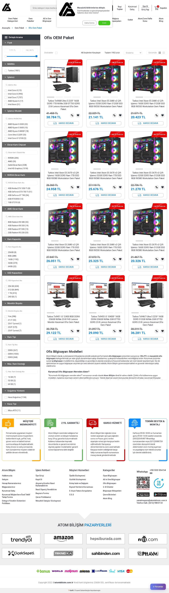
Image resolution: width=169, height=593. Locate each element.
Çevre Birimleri (109, 495)
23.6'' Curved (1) (13, 324)
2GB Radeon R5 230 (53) (16, 233)
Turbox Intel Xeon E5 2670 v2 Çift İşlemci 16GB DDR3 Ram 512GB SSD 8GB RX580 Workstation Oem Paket (148, 247)
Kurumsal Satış (132, 8)
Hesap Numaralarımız (11, 483)
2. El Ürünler (108, 487)
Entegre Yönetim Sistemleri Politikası (14, 502)
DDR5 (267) (11, 350)
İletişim (5, 479)
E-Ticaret (76, 590)
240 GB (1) (11, 297)
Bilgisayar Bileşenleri (112, 491)
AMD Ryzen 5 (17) (14, 101)
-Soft (70, 590)
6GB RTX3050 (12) (14, 199)
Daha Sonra (89, 23)
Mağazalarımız (8, 487)
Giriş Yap (145, 10)
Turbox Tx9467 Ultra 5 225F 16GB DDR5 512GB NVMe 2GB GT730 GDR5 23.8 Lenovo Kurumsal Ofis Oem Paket (147, 320)
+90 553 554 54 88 (158, 471)
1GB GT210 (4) (12, 202)
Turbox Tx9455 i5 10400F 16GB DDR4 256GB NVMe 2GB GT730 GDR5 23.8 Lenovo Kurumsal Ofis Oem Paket (105, 320)
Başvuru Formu (42, 493)
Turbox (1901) (12, 71)
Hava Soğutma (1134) (15, 397)
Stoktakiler (50, 53)
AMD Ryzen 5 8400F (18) (17, 131)
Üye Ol (145, 6)
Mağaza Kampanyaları (115, 20)
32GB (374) (11, 263)
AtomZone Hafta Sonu (145, 20)
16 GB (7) (10, 377)
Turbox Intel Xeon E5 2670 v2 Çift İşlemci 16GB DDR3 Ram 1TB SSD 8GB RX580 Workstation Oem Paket (63, 175)
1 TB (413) (11, 293)
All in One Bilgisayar (47, 20)
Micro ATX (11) (12, 410)
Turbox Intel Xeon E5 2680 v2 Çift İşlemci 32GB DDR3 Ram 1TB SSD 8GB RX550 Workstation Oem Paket (63, 247)
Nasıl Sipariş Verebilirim (46, 489)
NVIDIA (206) (12, 158)
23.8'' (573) (11, 327)
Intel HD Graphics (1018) (16, 168)
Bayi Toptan (120, 8)
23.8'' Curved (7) (13, 330)
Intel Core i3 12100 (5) (15, 138)
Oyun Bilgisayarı (110, 476)
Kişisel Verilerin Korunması (81, 487)
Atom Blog (161, 20)
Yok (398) (10, 316)
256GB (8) (10, 252)
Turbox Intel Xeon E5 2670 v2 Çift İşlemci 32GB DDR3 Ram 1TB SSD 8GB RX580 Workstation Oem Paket (105, 175)
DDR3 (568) (11, 357)
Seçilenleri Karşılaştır (91, 53)
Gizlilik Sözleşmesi (77, 479)
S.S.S (71, 495)
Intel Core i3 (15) (13, 90)
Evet (104, 23)
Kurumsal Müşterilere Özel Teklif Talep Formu (16, 496)
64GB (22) (10, 266)
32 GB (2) (10, 381)
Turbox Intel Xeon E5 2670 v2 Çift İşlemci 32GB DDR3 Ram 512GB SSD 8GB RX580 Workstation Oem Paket (148, 175)
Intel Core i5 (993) (14, 94)
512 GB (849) (12, 290)
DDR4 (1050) (12, 354)
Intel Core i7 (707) (14, 97)
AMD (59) (10, 161)
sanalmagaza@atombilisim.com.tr (152, 500)
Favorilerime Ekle (78, 115)
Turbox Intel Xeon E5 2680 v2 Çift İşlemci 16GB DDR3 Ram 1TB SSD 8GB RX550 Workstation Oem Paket (105, 247)
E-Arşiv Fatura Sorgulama (80, 491)
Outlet (130, 20)
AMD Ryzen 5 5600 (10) (16, 128)
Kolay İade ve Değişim (78, 483)
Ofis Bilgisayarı (109, 483)
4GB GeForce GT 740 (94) (17, 195)
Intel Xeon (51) (12, 104)
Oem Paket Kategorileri (13, 20)
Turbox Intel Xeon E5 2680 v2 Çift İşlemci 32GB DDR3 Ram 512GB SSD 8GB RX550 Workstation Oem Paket (106, 104)
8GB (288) (10, 256)
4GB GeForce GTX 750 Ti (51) (18, 192)
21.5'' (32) (10, 320)
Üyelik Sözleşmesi (77, 476)
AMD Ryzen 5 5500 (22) (16, 124)
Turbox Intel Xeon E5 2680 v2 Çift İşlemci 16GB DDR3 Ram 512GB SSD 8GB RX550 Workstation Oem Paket (148, 104)
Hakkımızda (7, 476)
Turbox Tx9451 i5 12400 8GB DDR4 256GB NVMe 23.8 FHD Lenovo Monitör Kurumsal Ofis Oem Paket (63, 319)
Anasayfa (6, 28)
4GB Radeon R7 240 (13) (16, 229)
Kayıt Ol (39, 479)
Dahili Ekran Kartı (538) (16, 165)
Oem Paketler (30, 20)
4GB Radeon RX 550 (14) (17, 226)
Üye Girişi (40, 476)
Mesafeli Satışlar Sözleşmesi (48, 501)
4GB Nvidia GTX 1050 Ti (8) (17, 188)
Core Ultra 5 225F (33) (15, 135)
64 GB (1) (10, 384)
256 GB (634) (12, 286)
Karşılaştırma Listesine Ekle (72, 115)
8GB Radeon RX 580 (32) (17, 222)
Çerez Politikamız (43, 497)
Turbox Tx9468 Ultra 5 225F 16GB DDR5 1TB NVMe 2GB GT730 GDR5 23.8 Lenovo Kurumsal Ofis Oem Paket (63, 105)
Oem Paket (19, 28)
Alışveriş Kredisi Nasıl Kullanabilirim (45, 484)
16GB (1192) (11, 259)
